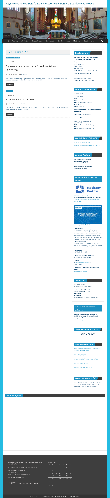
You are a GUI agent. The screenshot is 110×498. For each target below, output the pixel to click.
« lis (49, 485)
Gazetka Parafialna (64, 41)
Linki (92, 41)
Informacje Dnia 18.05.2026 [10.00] (83, 367)
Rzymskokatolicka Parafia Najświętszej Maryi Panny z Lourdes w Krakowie (50, 3)
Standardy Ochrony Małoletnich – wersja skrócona (87, 145)
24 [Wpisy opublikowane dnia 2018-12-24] (49, 479)
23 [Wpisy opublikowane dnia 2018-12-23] (70, 476)
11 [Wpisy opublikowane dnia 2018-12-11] (53, 473)
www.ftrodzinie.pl (78, 320)
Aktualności (24, 41)
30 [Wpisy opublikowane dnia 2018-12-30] (70, 479)
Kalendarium (10, 90)
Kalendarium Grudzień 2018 (20, 99)
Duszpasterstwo (37, 41)
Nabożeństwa (77, 41)
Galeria (86, 41)
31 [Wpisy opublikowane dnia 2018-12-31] (49, 481)
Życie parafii (50, 41)
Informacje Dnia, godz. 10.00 (81, 363)
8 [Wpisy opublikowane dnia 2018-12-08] (66, 470)
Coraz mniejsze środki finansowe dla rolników (86, 359)
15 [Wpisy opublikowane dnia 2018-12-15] (67, 473)
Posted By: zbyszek (12, 74)
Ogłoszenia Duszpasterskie (13, 57)
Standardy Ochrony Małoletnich (82, 142)
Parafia (14, 41)
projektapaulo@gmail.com (83, 262)
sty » (52, 485)
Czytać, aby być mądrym (80, 354)
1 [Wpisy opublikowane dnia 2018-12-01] (66, 467)
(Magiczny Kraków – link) (81, 196)
